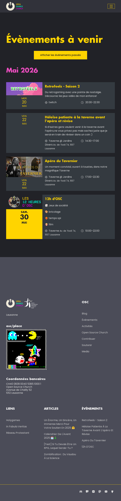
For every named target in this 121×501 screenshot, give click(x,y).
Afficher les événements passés (60, 55)
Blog (84, 313)
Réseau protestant (17, 433)
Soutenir (87, 345)
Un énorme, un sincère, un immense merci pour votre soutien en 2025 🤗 (60, 424)
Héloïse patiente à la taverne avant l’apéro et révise (97, 430)
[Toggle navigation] (111, 6)
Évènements (89, 320)
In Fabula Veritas (16, 426)
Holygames (13, 420)
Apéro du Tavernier (61, 161)
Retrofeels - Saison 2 (62, 86)
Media (85, 351)
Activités (87, 326)
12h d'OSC (53, 199)
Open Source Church (95, 332)
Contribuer (88, 338)
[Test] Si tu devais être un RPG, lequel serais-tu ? (60, 446)
